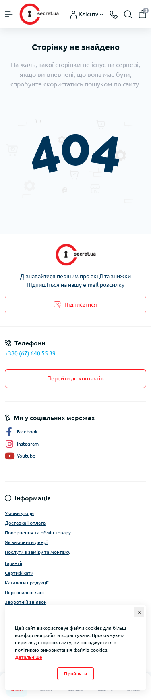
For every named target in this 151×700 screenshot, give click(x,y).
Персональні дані (24, 592)
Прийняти (75, 673)
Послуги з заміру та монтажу (37, 552)
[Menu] (9, 14)
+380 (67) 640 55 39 (30, 353)
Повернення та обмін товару (38, 532)
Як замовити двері (26, 542)
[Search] (128, 14)
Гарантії (13, 563)
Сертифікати (19, 573)
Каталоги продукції (26, 582)
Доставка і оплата (25, 523)
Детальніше (28, 657)
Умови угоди (19, 513)
